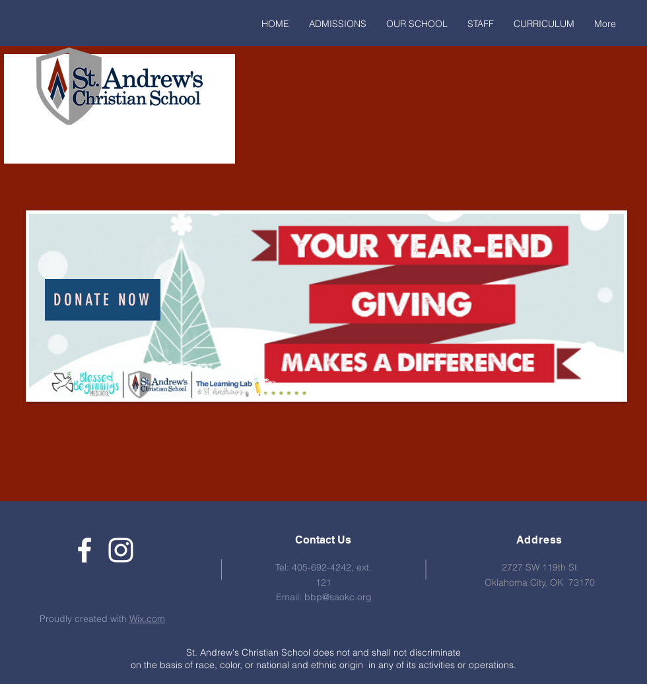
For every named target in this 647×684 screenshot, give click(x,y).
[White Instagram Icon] (120, 550)
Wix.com (147, 619)
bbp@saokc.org (338, 597)
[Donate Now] (102, 300)
